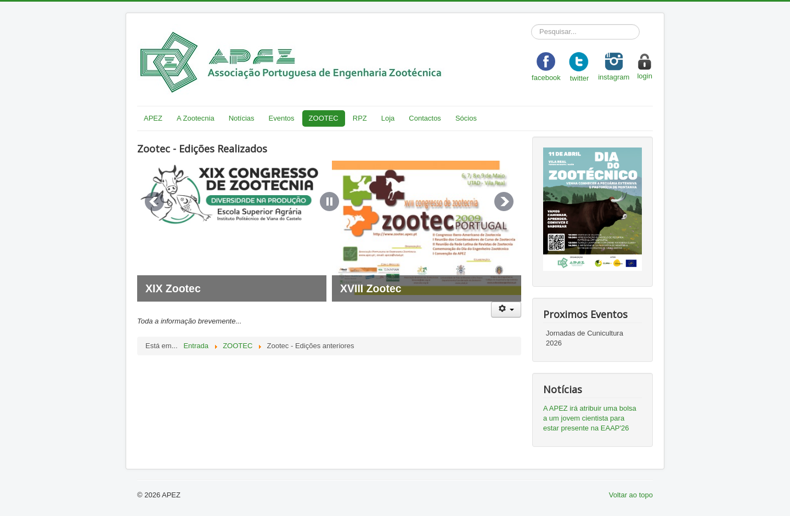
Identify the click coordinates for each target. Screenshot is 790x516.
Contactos (425, 118)
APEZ (153, 118)
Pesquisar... (531, 24)
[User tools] (506, 309)
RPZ (360, 118)
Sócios (466, 118)
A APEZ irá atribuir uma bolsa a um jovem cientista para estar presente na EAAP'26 (589, 418)
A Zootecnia (196, 118)
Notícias (242, 118)
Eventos (282, 118)
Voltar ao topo (631, 495)
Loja (388, 118)
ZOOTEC (323, 118)
